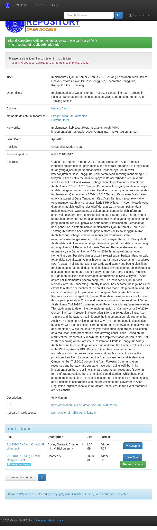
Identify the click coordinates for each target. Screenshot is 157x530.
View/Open (133, 445)
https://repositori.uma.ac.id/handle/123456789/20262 (84, 405)
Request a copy (133, 464)
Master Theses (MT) (83, 40)
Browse (40, 5)
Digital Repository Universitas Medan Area (37, 40)
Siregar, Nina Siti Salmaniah (69, 116)
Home (21, 5)
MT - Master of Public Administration (36, 44)
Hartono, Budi (60, 120)
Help (55, 5)
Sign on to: (139, 15)
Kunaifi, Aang (59, 108)
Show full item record (21, 477)
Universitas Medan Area (48, 520)
